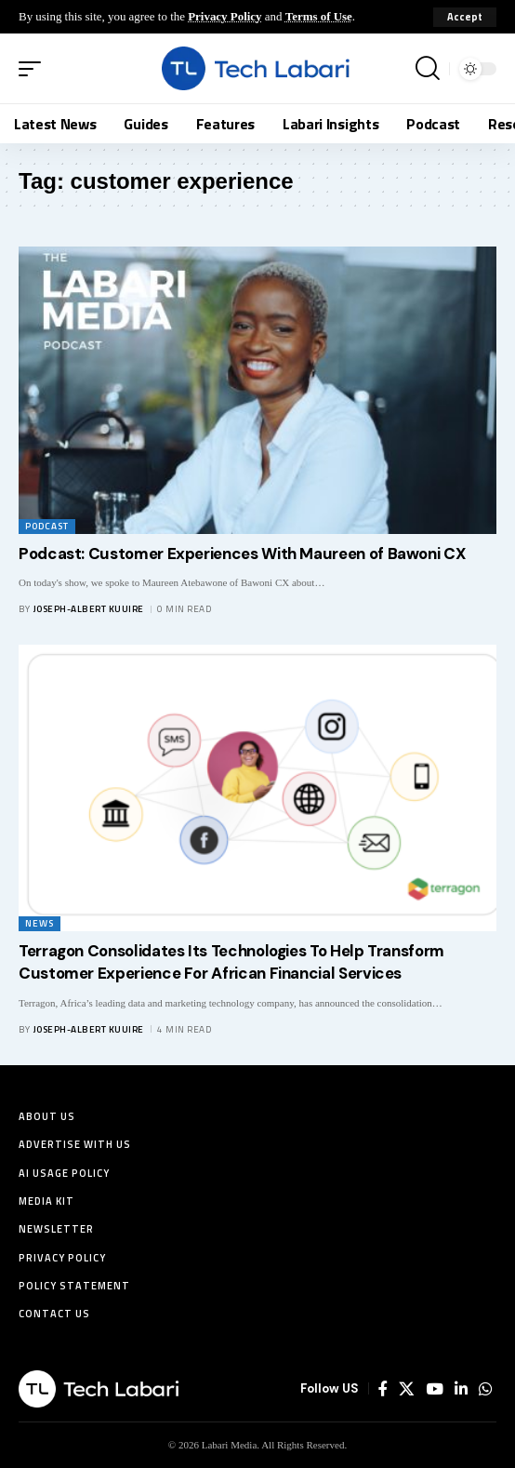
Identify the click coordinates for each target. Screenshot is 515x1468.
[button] (464, 17)
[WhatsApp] (485, 1389)
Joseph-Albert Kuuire (88, 609)
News (39, 923)
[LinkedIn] (461, 1389)
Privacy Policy (224, 16)
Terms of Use (318, 16)
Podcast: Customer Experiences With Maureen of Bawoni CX (242, 553)
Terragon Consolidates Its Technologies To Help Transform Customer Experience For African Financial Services (231, 962)
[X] (406, 1389)
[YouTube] (434, 1389)
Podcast (47, 526)
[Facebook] (383, 1389)
